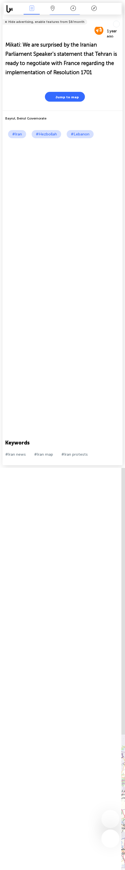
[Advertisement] (62, 204)
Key (94, 8)
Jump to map (63, 97)
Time (73, 8)
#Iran (17, 134)
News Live (31, 8)
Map (52, 8)
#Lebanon (80, 134)
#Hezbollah (46, 134)
